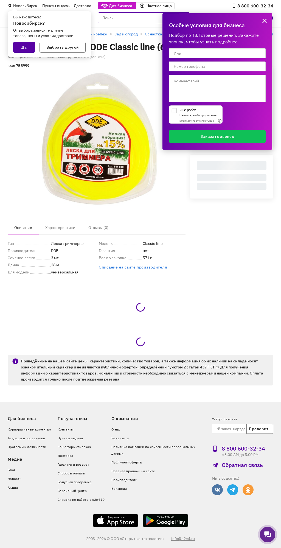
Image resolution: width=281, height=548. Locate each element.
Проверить (260, 428)
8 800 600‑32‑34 (252, 6)
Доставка (82, 5)
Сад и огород (126, 34)
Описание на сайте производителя (133, 267)
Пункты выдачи (56, 5)
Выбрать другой (62, 47)
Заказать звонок (217, 136)
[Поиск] (144, 17)
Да (24, 47)
